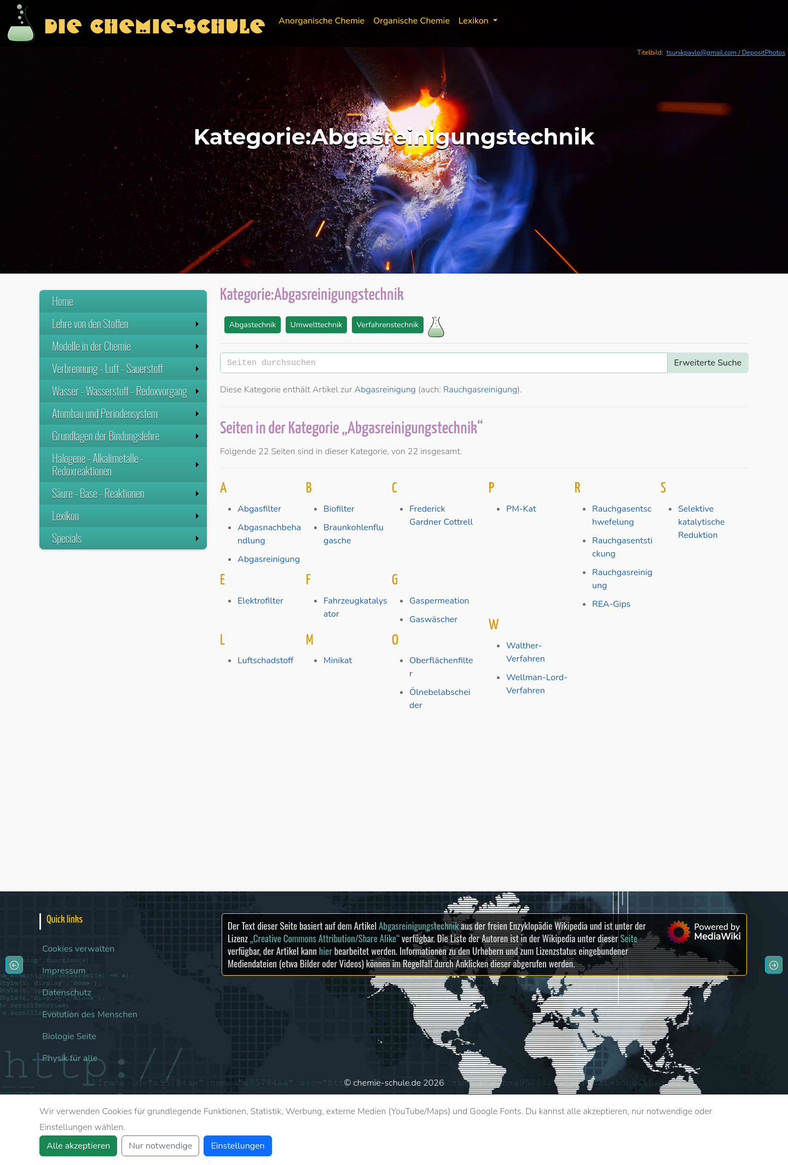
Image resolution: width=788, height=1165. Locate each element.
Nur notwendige (160, 1146)
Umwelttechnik (317, 325)
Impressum (63, 971)
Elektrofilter (260, 601)
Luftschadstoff (265, 660)
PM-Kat (521, 509)
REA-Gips (611, 604)
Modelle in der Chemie (126, 346)
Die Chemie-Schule (154, 23)
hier (325, 951)
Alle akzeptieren (78, 1146)
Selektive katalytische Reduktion (701, 522)
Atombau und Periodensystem (126, 413)
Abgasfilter (259, 509)
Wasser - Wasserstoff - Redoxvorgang (126, 390)
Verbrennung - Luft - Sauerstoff (126, 368)
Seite (628, 938)
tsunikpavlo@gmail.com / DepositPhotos (726, 52)
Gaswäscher (433, 619)
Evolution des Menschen (89, 1014)
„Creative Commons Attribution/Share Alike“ (324, 938)
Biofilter (339, 509)
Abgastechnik (252, 325)
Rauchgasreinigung (480, 390)
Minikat (337, 660)
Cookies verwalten (78, 949)
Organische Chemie (411, 21)
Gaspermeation (439, 601)
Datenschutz (66, 993)
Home (62, 301)
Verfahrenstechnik (388, 325)
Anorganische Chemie (321, 21)
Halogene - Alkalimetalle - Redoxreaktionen (126, 464)
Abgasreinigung (385, 390)
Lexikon (126, 515)
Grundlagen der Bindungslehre (126, 435)
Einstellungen (237, 1146)
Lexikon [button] (475, 21)
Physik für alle (69, 1058)
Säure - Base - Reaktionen (126, 493)
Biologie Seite (69, 1036)
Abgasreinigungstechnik (419, 925)
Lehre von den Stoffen (126, 323)
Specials (126, 538)
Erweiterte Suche (707, 363)
